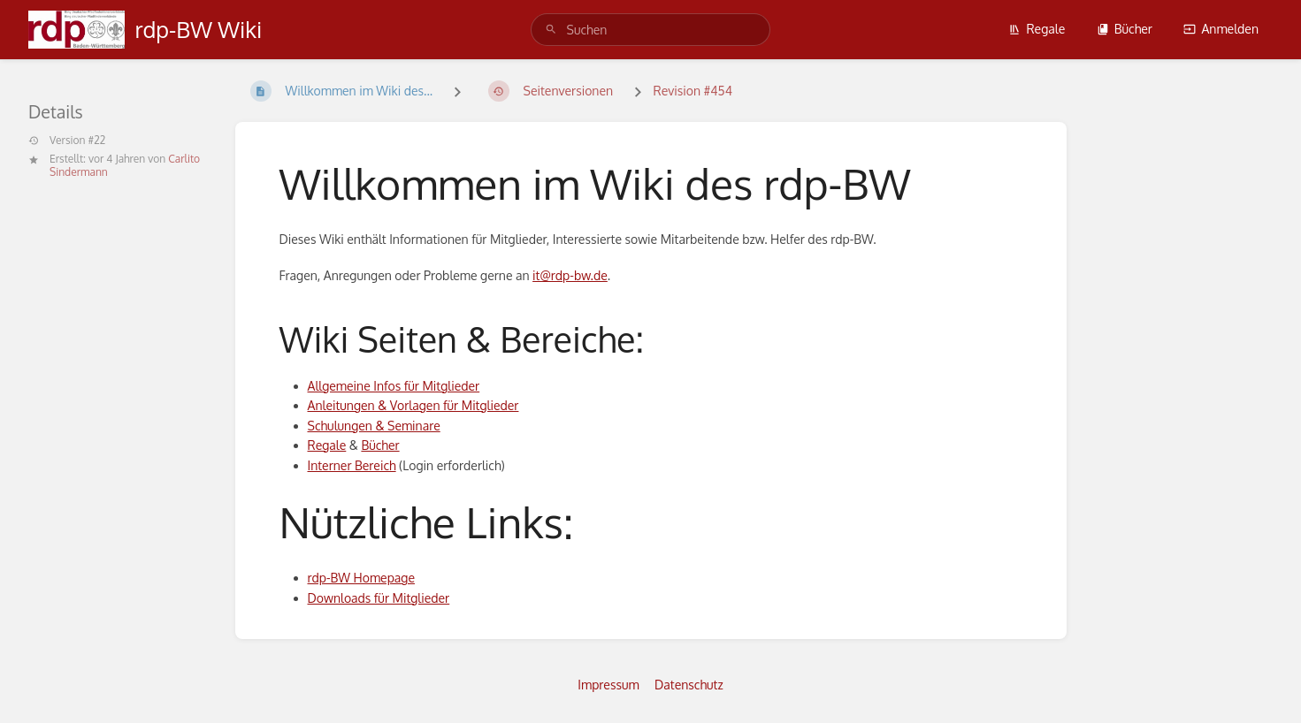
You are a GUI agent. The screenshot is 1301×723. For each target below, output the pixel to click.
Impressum (608, 684)
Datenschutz (688, 684)
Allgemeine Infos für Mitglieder (394, 385)
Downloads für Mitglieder (379, 597)
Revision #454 (693, 90)
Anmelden (1221, 28)
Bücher (1124, 28)
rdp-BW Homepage (361, 577)
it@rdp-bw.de (570, 275)
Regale (1036, 28)
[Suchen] (551, 29)
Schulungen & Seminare (374, 425)
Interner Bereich (352, 465)
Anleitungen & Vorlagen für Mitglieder (413, 405)
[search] (651, 29)
